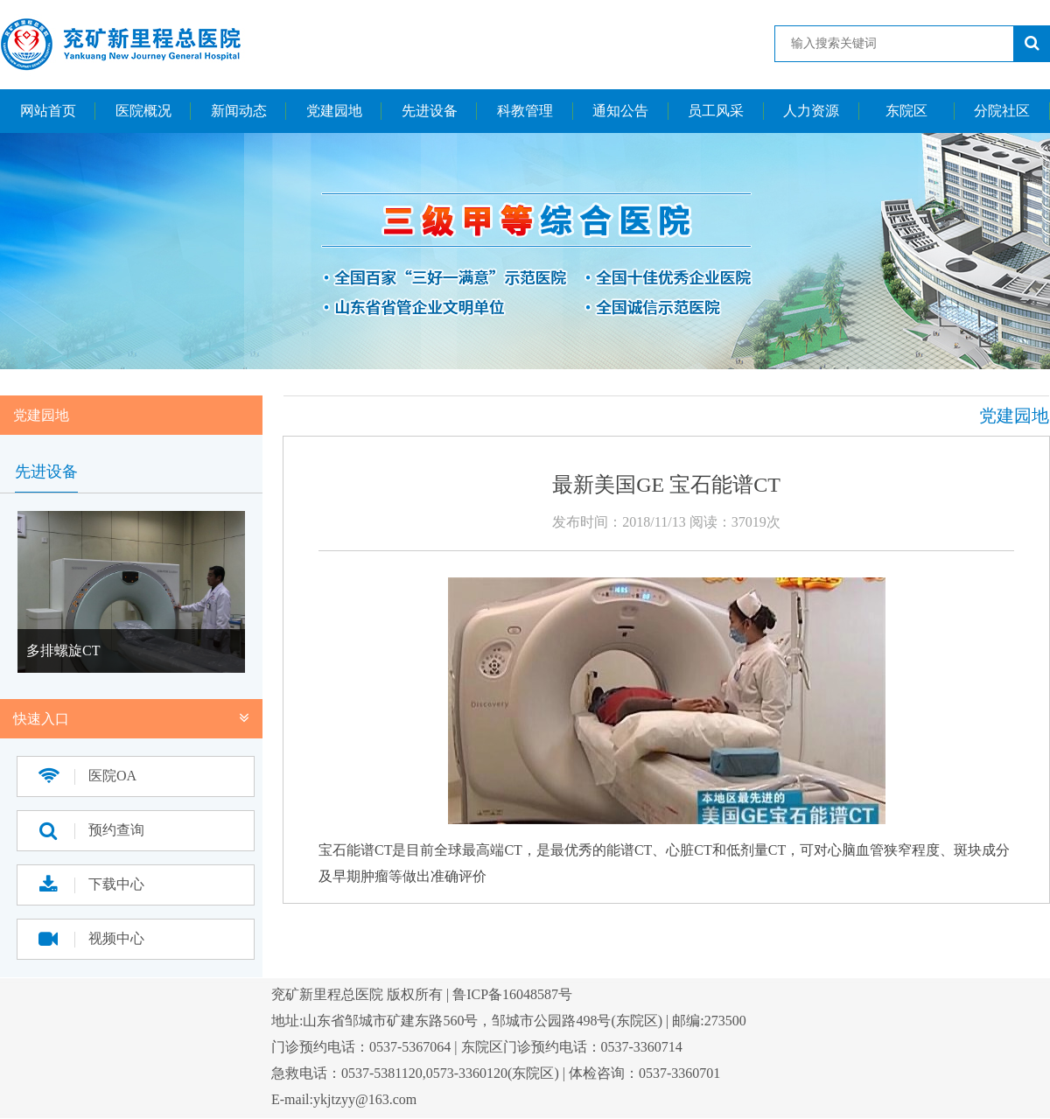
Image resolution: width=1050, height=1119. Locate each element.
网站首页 (48, 110)
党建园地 (334, 110)
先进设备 (430, 110)
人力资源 (811, 110)
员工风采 (716, 110)
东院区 (907, 110)
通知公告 (620, 110)
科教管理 (525, 110)
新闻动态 (239, 110)
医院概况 (144, 110)
